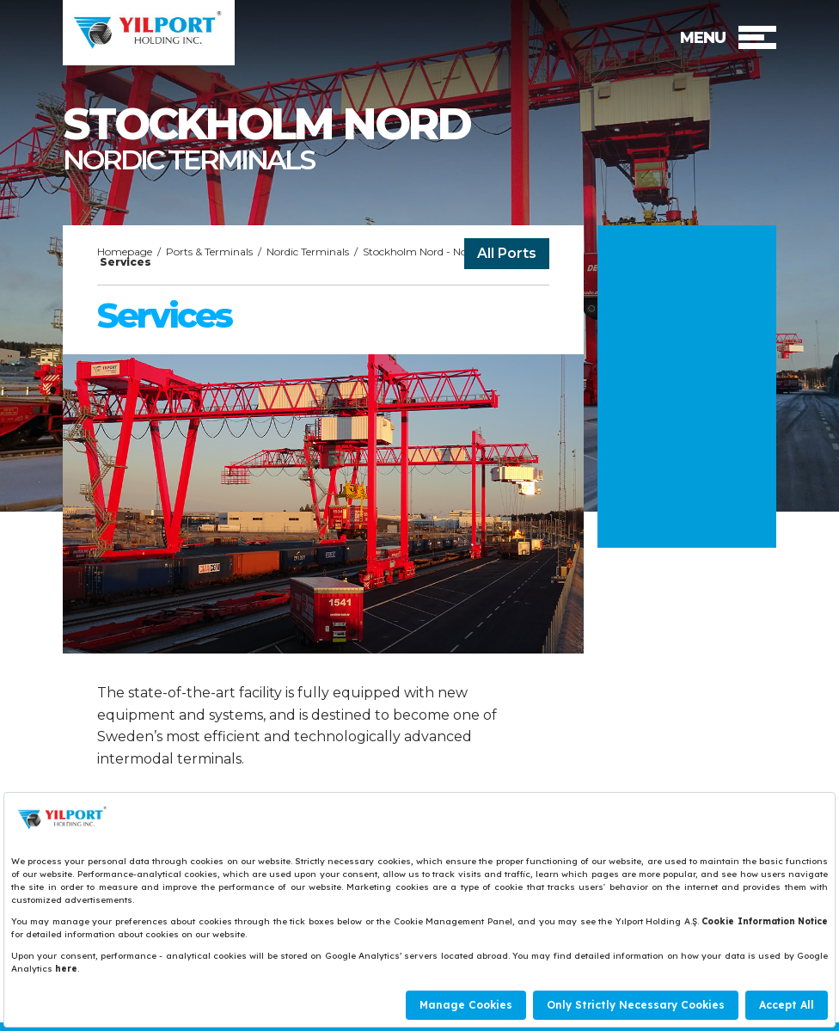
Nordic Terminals (307, 251)
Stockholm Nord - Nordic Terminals (449, 251)
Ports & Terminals (209, 251)
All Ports (506, 253)
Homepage (124, 251)
